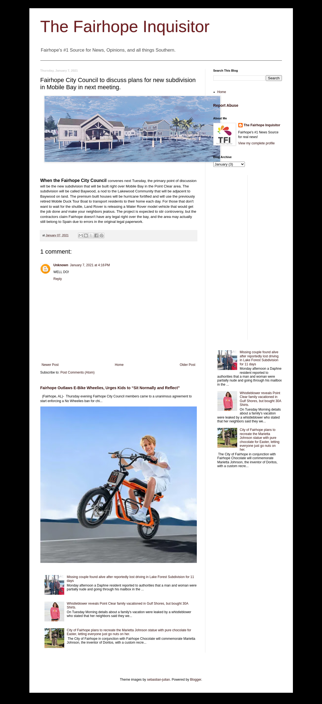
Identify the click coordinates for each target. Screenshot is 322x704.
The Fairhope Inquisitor (125, 26)
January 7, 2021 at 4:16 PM (90, 265)
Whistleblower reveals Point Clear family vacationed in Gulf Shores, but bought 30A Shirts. (260, 399)
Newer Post (50, 365)
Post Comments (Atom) (77, 372)
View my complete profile (256, 143)
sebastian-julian (158, 679)
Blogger (195, 679)
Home (119, 365)
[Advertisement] (247, 257)
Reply (58, 279)
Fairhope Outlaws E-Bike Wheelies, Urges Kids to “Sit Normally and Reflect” (110, 388)
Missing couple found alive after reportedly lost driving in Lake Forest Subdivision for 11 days (259, 358)
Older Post (187, 365)
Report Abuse (225, 105)
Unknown (61, 265)
